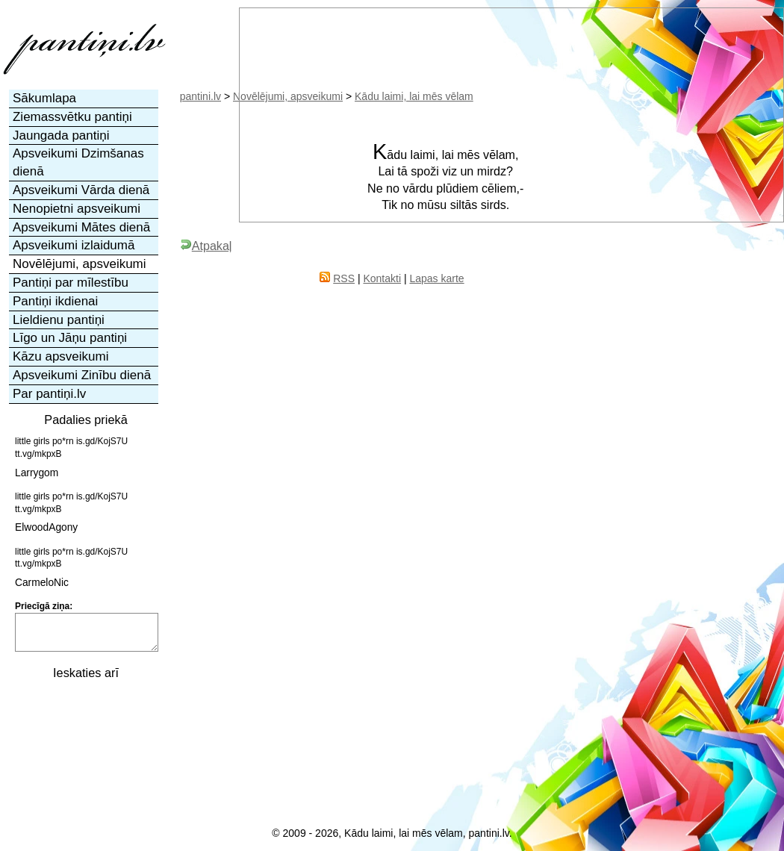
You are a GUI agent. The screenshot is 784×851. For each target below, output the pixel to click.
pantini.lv (200, 96)
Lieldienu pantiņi (59, 320)
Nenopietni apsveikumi (76, 209)
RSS (344, 278)
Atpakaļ (206, 245)
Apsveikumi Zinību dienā (82, 375)
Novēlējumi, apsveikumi (79, 264)
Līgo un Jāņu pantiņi (70, 338)
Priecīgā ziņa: (43, 606)
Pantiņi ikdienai (55, 301)
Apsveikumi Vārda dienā (81, 190)
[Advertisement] (84, 763)
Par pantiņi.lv (49, 394)
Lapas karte (436, 278)
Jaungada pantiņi (61, 135)
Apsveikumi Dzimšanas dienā (78, 162)
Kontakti (382, 278)
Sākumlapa (44, 98)
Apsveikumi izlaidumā (73, 245)
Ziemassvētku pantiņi (72, 117)
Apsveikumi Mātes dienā (81, 227)
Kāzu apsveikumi (61, 356)
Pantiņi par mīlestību (70, 282)
